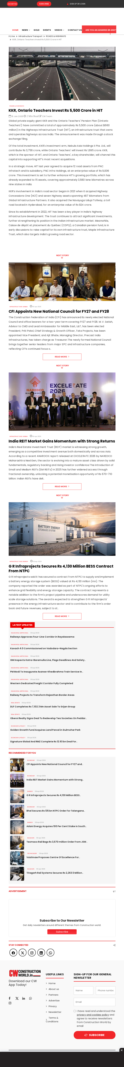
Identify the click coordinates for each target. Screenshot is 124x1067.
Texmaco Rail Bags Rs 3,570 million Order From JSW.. (56, 841)
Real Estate (15, 703)
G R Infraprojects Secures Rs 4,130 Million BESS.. (53, 795)
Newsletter (55, 1012)
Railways (30, 838)
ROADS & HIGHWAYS (16, 106)
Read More (62, 356)
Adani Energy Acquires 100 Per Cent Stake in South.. (55, 826)
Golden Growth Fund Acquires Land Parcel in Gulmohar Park (44, 729)
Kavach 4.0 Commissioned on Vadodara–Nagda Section (42, 648)
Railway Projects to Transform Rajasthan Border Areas (41, 695)
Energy (30, 791)
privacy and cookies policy (93, 1015)
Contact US (75, 30)
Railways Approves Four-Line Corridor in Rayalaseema (41, 636)
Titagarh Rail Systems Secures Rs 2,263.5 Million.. (54, 872)
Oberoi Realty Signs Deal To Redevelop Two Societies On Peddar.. (47, 718)
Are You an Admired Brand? (100, 30)
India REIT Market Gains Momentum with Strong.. (54, 779)
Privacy (53, 1006)
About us (54, 989)
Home (15, 30)
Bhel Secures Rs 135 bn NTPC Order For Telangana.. (54, 810)
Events (47, 30)
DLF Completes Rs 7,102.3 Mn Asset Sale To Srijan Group (41, 706)
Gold (36, 30)
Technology (32, 853)
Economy (30, 760)
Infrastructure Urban (18, 307)
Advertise (12, 4)
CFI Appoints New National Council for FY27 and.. (54, 764)
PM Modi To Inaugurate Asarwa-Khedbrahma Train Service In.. (45, 671)
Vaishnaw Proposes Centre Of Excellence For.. (52, 857)
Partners (53, 994)
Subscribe (42, 4)
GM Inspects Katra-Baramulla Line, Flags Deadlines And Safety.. (46, 660)
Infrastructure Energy (18, 561)
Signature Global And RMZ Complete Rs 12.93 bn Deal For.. (43, 741)
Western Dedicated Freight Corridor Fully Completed (40, 683)
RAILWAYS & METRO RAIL (19, 633)
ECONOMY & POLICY (18, 726)
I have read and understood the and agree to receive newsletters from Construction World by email (96, 1018)
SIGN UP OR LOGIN (76, 4)
